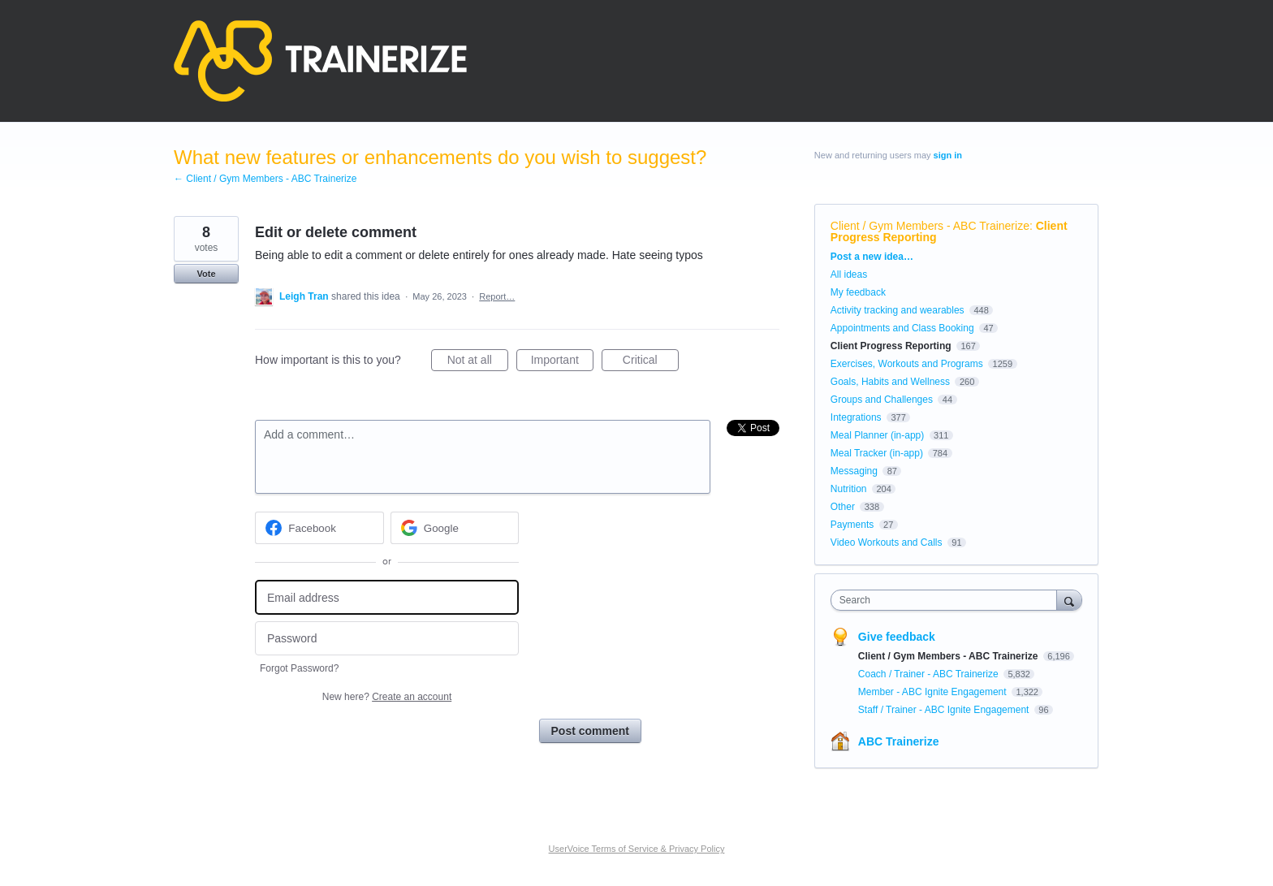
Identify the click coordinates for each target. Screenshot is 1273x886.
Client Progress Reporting (891, 346)
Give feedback (896, 636)
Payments (852, 524)
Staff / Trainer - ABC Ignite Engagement (945, 709)
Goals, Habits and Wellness (890, 381)
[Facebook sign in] (319, 528)
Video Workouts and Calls (887, 542)
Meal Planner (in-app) (877, 435)
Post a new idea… (872, 256)
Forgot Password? (299, 668)
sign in (948, 155)
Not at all (477, 362)
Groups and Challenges (882, 399)
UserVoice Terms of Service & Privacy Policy (637, 849)
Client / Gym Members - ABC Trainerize (930, 225)
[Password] (387, 638)
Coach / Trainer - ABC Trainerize (929, 674)
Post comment (590, 730)
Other (843, 506)
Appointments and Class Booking (902, 328)
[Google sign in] (455, 528)
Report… (497, 296)
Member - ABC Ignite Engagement (933, 692)
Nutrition (849, 489)
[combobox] (948, 600)
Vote (205, 274)
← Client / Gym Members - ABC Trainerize (265, 178)
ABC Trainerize (898, 741)
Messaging (854, 471)
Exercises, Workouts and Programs (908, 364)
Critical (651, 362)
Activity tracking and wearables (897, 310)
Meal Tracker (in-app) (877, 453)
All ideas (849, 274)
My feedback (858, 292)
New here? (386, 696)
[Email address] (387, 597)
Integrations (856, 417)
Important (562, 362)
